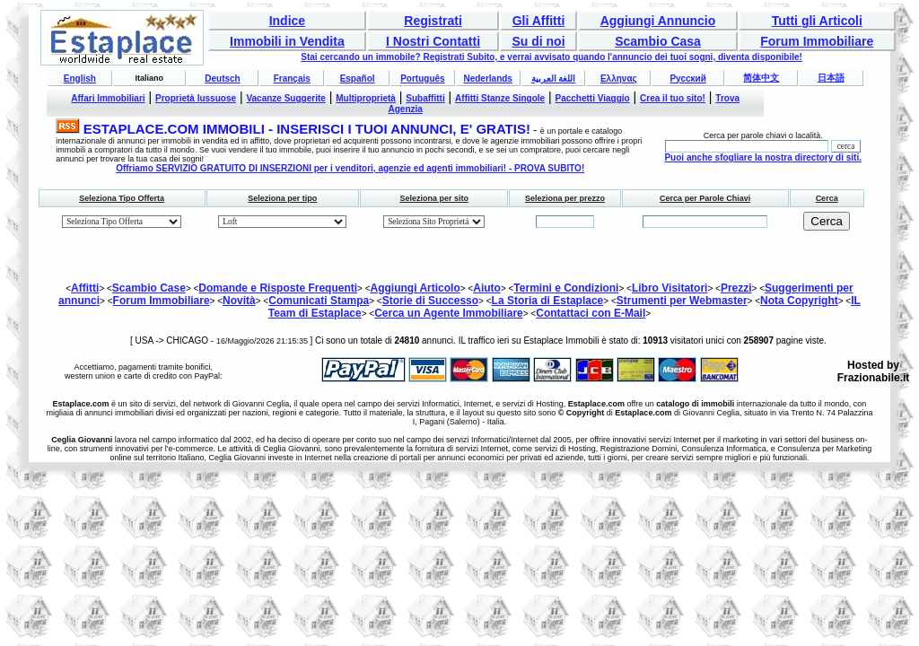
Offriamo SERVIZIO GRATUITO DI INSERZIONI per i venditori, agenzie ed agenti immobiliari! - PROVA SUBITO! (350, 168)
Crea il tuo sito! (672, 98)
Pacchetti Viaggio (593, 98)
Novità (239, 300)
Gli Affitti (538, 20)
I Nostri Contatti (433, 41)
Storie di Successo (430, 300)
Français (292, 78)
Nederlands (487, 78)
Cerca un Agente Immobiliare (448, 313)
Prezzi (736, 288)
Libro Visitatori (669, 288)
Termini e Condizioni (565, 288)
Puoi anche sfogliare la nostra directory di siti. (763, 157)
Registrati (433, 20)
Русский (687, 78)
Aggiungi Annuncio (658, 20)
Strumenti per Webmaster (682, 300)
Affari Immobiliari (107, 98)
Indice (287, 20)
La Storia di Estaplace (548, 300)
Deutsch (222, 78)
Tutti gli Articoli (817, 20)
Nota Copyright (799, 300)
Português (422, 78)
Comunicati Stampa (318, 300)
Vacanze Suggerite (285, 98)
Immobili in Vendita (287, 41)
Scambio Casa (658, 41)
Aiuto (487, 288)
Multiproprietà (366, 98)
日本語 (831, 78)
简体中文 (761, 78)
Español (357, 78)
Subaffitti (425, 98)
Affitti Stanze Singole (500, 98)
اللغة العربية (553, 78)
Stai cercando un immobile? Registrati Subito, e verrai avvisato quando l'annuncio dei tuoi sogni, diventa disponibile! (551, 57)
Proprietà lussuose (195, 98)
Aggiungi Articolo (415, 288)
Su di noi (538, 41)
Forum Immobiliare (816, 41)
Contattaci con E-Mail (590, 313)
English (80, 78)
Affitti (85, 288)
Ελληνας (618, 78)
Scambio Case (149, 288)
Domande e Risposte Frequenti (277, 288)
